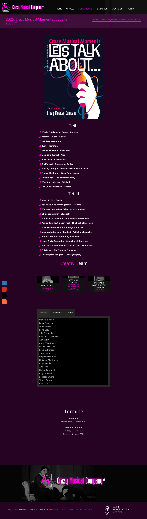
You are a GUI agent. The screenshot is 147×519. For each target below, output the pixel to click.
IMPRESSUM (66, 509)
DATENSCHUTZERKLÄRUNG (82, 509)
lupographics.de (54, 509)
